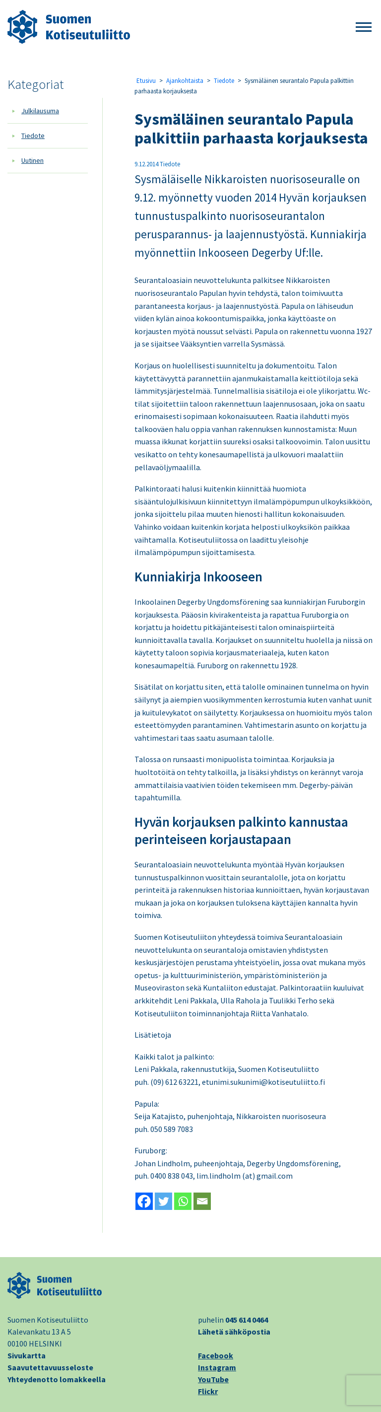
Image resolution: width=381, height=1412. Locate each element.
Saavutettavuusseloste (50, 1367)
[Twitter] (163, 1201)
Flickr (208, 1391)
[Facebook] (144, 1201)
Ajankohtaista (184, 80)
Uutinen (32, 160)
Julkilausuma (40, 110)
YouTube (213, 1379)
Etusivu (146, 80)
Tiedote (33, 135)
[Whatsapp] (182, 1201)
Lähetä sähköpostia (234, 1332)
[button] (364, 27)
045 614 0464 (246, 1320)
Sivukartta (26, 1355)
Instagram (217, 1367)
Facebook (215, 1355)
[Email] (202, 1201)
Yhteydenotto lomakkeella (56, 1379)
